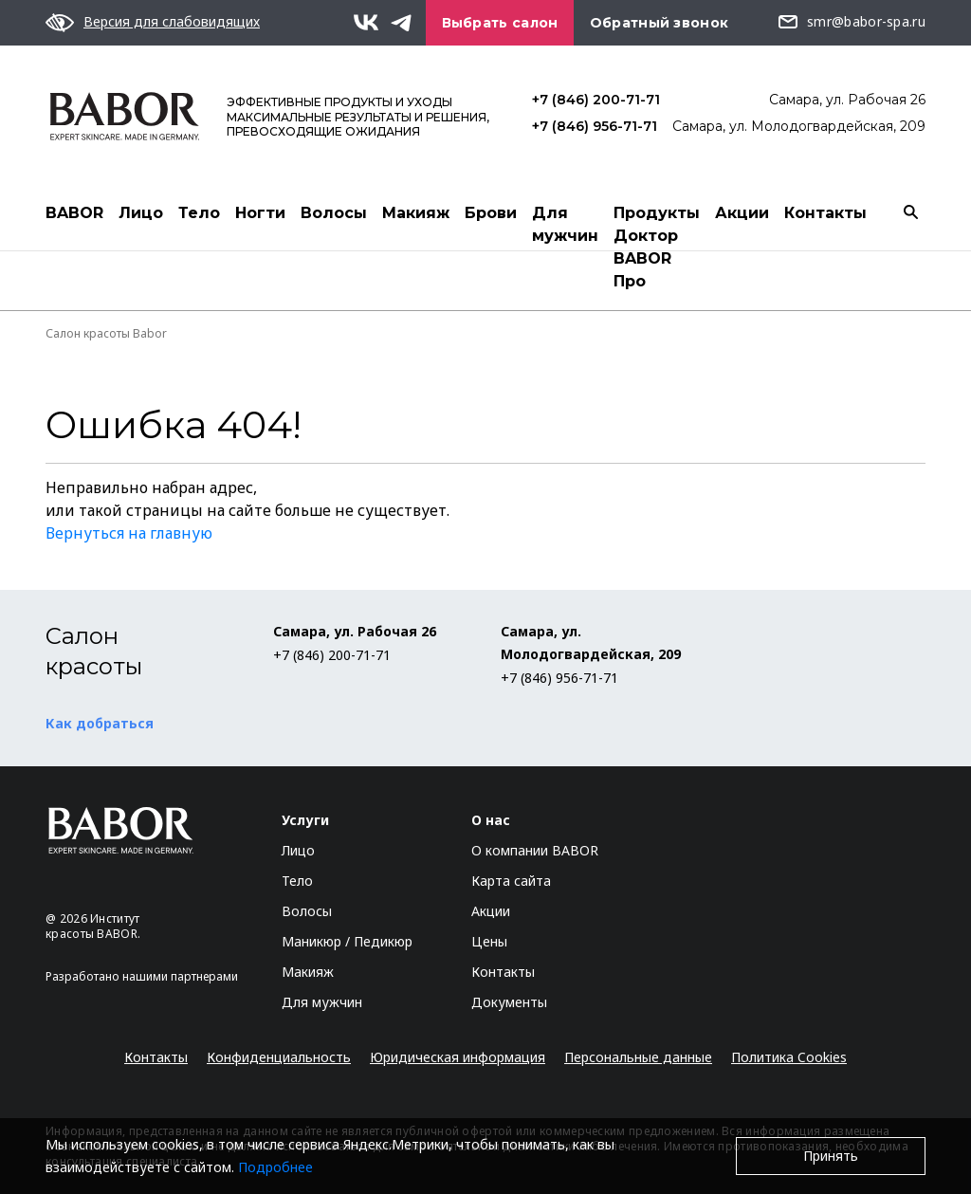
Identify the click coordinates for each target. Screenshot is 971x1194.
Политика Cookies (789, 1057)
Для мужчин (565, 224)
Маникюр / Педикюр (347, 941)
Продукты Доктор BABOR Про (657, 247)
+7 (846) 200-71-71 (596, 99)
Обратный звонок (659, 22)
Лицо (141, 213)
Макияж (415, 213)
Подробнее (275, 1167)
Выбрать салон (500, 22)
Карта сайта (511, 881)
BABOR (74, 213)
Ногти (260, 213)
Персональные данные (638, 1057)
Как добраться (100, 723)
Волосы (334, 213)
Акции (742, 213)
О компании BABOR (534, 850)
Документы (509, 1002)
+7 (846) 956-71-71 (594, 126)
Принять (830, 1156)
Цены (489, 941)
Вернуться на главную (129, 533)
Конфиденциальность (279, 1057)
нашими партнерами (180, 976)
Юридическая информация (457, 1057)
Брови (491, 213)
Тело (199, 213)
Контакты (825, 213)
